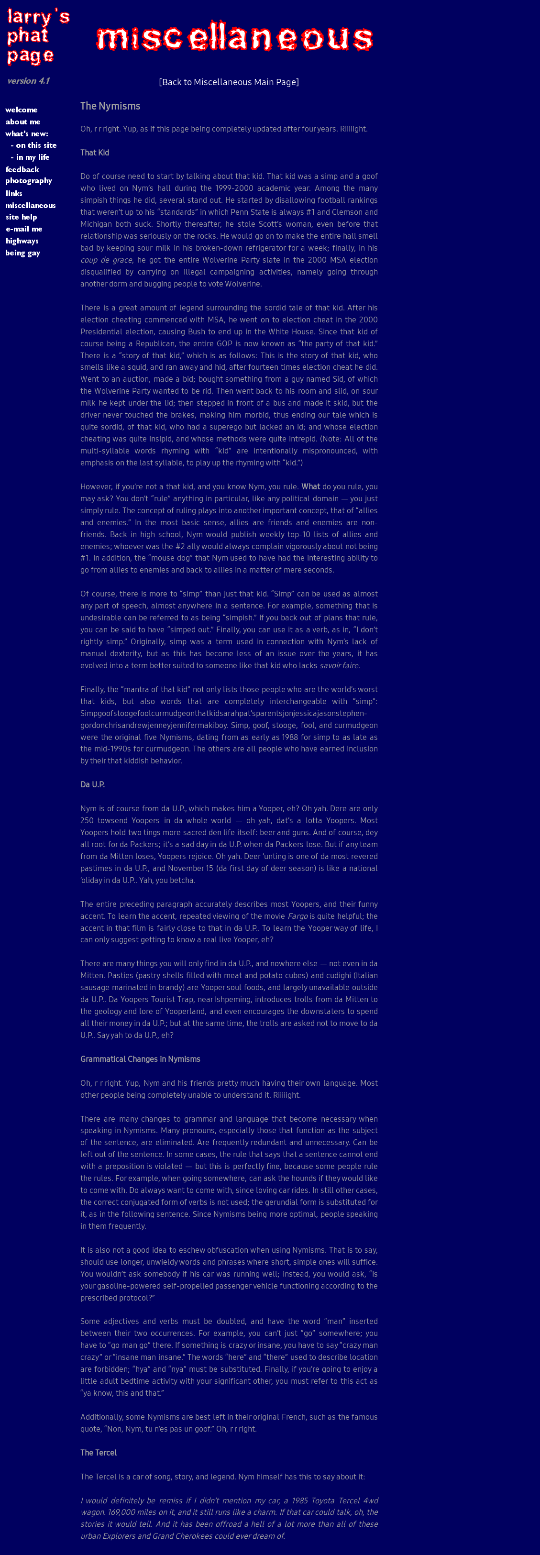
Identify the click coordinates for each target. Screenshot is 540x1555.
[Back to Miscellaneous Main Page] (229, 82)
